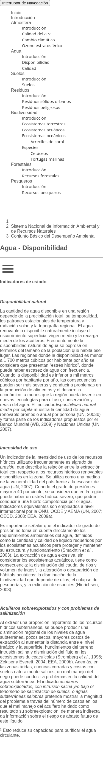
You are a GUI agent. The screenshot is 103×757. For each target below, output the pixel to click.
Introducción (23, 17)
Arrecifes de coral (43, 141)
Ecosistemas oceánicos (44, 135)
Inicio (16, 12)
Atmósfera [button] (21, 22)
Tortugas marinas (43, 159)
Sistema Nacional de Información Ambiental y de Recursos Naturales (55, 228)
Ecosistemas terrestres (43, 123)
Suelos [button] (17, 73)
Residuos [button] (20, 90)
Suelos (28, 84)
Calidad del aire (37, 33)
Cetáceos (35, 153)
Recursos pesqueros (41, 192)
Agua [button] (16, 51)
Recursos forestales (40, 175)
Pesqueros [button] (21, 181)
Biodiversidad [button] (24, 112)
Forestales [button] (21, 164)
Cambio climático (38, 39)
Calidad (29, 68)
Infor (6, 267)
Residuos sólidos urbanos (46, 101)
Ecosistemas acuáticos (43, 129)
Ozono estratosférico (42, 45)
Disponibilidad (35, 62)
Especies (30, 147)
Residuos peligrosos (41, 107)
